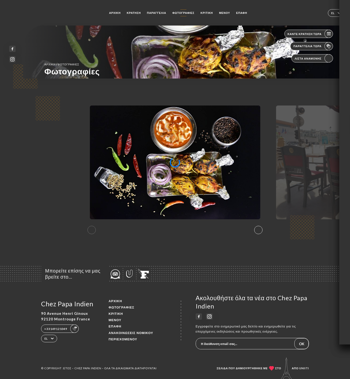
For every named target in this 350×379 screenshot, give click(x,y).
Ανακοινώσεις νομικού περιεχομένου (131, 336)
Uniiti (304, 368)
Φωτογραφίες (183, 12)
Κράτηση (134, 12)
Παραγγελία (156, 12)
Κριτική (207, 12)
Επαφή (241, 12)
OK (301, 344)
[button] (258, 230)
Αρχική (115, 12)
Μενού (224, 12)
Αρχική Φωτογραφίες (61, 64)
